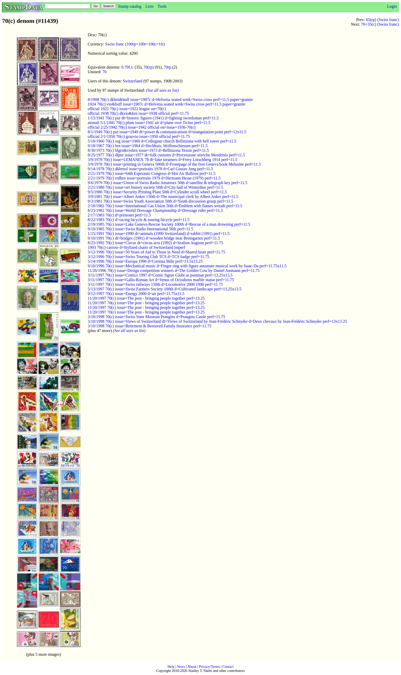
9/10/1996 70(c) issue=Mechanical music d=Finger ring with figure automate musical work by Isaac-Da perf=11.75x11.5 (187, 266)
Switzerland (132, 81)
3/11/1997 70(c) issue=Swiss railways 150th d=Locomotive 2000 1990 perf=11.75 (155, 284)
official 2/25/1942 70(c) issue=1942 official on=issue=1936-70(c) (142, 127)
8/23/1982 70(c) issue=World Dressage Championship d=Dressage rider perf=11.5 (155, 210)
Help (170, 667)
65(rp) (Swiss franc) (382, 19)
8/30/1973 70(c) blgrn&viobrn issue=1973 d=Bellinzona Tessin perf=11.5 (148, 150)
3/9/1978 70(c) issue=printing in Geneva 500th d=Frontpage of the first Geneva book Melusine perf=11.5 (174, 164)
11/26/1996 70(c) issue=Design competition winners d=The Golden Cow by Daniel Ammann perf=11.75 (173, 270)
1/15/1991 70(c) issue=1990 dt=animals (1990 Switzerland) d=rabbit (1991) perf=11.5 (158, 233)
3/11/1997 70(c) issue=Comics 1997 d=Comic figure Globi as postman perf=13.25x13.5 (160, 275)
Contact (228, 667)
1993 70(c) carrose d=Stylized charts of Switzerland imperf (136, 247)
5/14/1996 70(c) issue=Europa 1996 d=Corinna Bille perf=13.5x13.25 (145, 261)
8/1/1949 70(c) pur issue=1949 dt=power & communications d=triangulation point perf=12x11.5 (167, 132)
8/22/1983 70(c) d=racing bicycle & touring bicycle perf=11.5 (138, 219)
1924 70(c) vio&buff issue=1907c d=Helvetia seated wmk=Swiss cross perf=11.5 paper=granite (166, 104)
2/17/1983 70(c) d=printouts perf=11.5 (119, 215)
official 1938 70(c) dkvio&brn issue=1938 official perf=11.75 (138, 113)
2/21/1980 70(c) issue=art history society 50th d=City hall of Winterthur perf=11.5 (155, 187)
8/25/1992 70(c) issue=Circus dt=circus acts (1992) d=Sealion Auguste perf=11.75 (155, 243)
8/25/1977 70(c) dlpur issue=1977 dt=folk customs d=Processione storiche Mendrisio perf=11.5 (166, 155)
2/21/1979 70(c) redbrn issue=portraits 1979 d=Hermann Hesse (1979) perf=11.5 (154, 178)
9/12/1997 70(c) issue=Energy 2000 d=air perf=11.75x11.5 (136, 293)
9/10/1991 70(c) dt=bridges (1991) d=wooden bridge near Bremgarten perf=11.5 (154, 238)
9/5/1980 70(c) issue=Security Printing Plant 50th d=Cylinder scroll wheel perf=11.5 (157, 192)
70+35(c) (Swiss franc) (380, 24)
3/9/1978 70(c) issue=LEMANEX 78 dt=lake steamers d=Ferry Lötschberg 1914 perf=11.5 (162, 159)
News (181, 667)
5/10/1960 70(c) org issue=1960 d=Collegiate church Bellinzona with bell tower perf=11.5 (162, 141)
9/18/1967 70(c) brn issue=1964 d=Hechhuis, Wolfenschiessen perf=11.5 (147, 146)
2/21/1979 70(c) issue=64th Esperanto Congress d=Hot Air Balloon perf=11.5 (151, 173)
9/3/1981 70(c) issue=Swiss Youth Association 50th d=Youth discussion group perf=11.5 (160, 201)
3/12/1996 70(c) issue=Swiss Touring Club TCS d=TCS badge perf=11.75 (148, 256)
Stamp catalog (129, 6)
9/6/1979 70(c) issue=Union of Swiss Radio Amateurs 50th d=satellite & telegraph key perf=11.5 (167, 182)
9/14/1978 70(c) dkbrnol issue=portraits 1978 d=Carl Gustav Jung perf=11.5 (150, 169)
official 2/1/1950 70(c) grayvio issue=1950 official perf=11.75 (139, 136)
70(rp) (149, 67)
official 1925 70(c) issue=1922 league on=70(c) (127, 109)
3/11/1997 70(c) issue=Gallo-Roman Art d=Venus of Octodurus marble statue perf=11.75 (161, 280)
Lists (149, 6)
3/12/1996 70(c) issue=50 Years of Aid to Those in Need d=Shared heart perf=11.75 (156, 252)
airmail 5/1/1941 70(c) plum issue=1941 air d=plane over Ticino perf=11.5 (149, 122)
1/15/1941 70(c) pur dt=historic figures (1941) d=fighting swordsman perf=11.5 (153, 118)
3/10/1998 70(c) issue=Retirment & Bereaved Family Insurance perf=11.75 (149, 326)
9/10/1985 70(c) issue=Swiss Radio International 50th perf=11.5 (140, 229)
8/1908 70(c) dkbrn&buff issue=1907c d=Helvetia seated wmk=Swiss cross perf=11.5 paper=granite (170, 99)
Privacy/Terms (209, 667)
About (191, 667)
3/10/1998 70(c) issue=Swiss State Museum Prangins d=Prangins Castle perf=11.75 (156, 317)
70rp (167, 67)
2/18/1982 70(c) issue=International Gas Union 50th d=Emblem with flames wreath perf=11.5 (165, 206)
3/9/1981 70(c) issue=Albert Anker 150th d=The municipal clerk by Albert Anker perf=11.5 (163, 196)
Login (392, 6)
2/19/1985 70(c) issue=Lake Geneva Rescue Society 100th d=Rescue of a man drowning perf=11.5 (169, 224)
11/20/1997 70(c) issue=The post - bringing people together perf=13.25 (146, 298)
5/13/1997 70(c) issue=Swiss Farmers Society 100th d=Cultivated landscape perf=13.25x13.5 (164, 289)
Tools (161, 6)
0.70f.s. (128, 67)
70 (104, 72)
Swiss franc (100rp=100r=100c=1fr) (135, 44)
